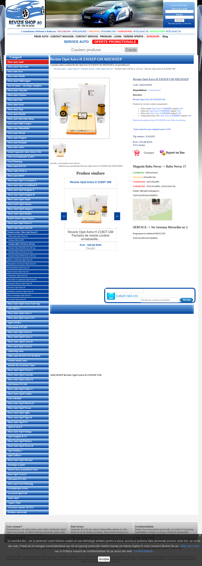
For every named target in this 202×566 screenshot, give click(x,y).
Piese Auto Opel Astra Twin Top (24, 303)
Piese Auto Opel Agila (19, 412)
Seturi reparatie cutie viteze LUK (24, 152)
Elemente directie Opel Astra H (19, 283)
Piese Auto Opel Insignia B (21, 194)
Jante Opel (13, 498)
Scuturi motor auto (17, 360)
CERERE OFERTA (133, 36)
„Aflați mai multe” (189, 546)
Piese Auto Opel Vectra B (20, 446)
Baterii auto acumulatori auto (23, 469)
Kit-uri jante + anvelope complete (25, 85)
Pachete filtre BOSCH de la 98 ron (22, 256)
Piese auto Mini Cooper (19, 123)
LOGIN (117, 36)
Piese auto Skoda (16, 76)
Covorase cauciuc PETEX (21, 507)
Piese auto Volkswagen (19, 81)
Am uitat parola (174, 23)
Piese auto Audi (15, 62)
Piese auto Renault (17, 142)
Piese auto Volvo (16, 147)
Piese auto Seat (15, 71)
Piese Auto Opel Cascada (20, 374)
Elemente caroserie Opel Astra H (20, 291)
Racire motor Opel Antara (21, 218)
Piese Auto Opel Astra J (20, 313)
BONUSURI (152, 36)
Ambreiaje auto (15, 351)
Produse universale (17, 512)
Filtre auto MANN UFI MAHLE (24, 355)
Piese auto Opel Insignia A (21, 190)
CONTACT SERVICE (87, 36)
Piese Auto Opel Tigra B (20, 417)
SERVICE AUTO (77, 42)
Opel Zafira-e (15, 455)
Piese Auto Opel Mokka (20, 213)
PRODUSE (106, 36)
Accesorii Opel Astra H (16, 299)
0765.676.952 (80, 31)
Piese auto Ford (15, 104)
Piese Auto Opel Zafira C (20, 389)
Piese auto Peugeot (17, 137)
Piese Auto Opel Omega (20, 431)
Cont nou (187, 23)
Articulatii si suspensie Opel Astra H (21, 279)
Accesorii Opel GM (17, 493)
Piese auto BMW (16, 175)
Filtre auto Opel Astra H (18, 236)
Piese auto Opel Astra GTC (21, 318)
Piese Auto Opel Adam (19, 199)
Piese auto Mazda (16, 114)
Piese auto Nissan (16, 133)
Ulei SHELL (14, 308)
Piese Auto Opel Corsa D (20, 341)
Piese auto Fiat (15, 100)
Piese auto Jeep (15, 109)
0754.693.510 (108, 31)
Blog (165, 36)
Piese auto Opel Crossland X (22, 180)
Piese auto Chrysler (17, 90)
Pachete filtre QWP (16, 240)
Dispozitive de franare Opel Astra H (21, 264)
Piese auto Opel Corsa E (20, 346)
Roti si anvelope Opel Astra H (19, 295)
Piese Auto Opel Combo (20, 393)
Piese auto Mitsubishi (18, 128)
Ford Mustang (15, 161)
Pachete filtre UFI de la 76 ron (20, 252)
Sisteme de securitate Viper (21, 365)
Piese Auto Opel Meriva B (21, 403)
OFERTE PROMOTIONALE (115, 42)
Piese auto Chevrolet (18, 66)
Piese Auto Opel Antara (19, 204)
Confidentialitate (143, 551)
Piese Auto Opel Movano (20, 460)
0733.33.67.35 (141, 31)
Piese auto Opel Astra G (20, 223)
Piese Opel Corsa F (17, 474)
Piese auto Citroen (17, 95)
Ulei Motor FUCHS (17, 384)
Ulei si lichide (14, 398)
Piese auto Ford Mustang (20, 483)
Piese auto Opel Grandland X (22, 185)
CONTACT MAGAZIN (62, 36)
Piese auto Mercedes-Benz (21, 119)
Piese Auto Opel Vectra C (20, 370)
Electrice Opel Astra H (16, 287)
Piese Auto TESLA (17, 171)
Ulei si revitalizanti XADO (21, 156)
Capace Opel (14, 502)
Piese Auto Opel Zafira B (20, 379)
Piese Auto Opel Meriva (20, 441)
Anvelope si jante (16, 465)
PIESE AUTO (41, 36)
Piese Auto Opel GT (18, 422)
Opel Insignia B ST (17, 436)
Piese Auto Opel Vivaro (19, 408)
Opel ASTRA (14, 322)
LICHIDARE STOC (18, 488)
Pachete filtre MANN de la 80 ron (21, 248)
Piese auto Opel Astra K (20, 332)
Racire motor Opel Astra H (18, 272)
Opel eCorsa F (15, 427)
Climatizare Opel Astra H (17, 276)
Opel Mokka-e (15, 450)
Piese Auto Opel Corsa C (20, 337)
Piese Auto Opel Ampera (20, 209)
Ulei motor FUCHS (17, 327)
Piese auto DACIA (17, 166)
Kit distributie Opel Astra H (18, 268)
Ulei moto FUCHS (17, 479)
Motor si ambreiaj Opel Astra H (19, 260)
